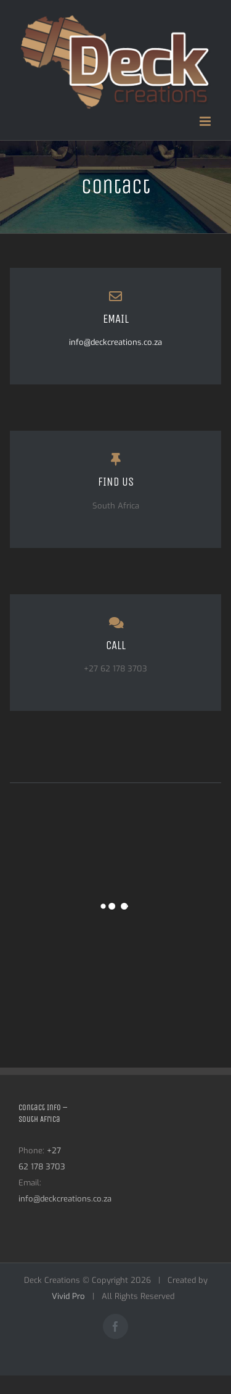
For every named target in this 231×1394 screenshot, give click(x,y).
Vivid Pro (68, 1296)
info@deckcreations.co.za (115, 342)
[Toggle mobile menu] (206, 121)
